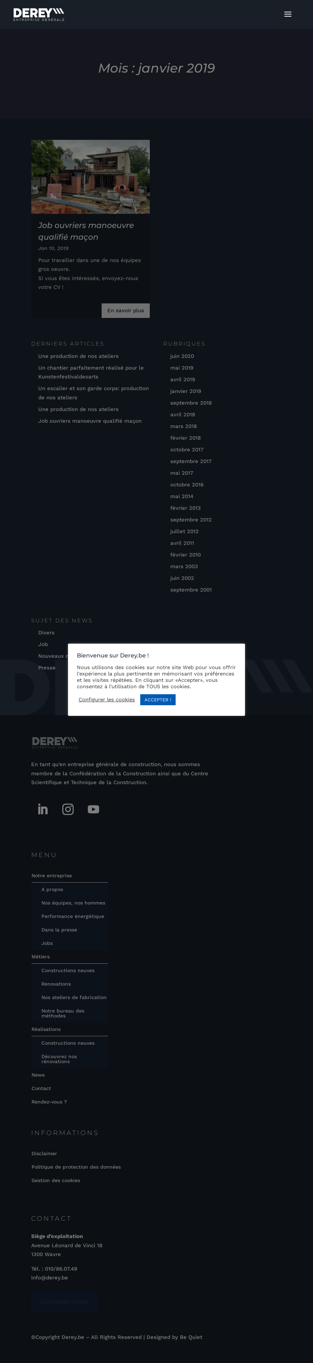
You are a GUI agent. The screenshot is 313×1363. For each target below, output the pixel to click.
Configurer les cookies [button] (107, 699)
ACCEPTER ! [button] (157, 699)
